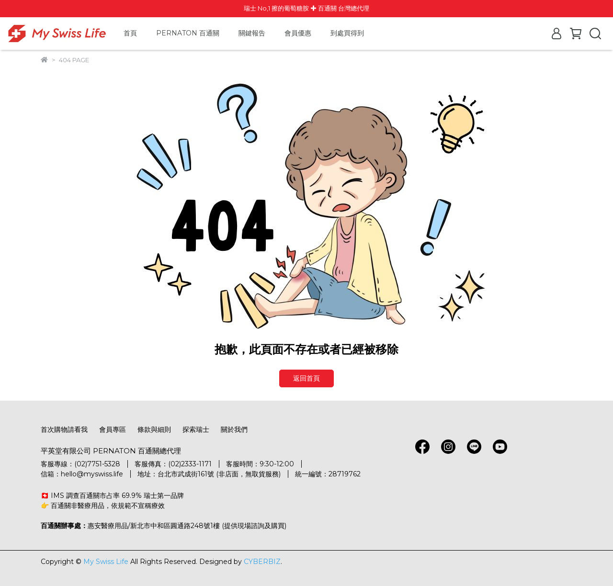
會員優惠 (297, 33)
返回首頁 (306, 378)
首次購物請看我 (64, 429)
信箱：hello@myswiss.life (82, 474)
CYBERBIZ (262, 561)
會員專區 (112, 429)
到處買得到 (347, 33)
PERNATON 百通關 (187, 33)
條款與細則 (154, 429)
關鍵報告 (251, 33)
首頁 (130, 33)
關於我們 (234, 429)
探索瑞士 (195, 429)
